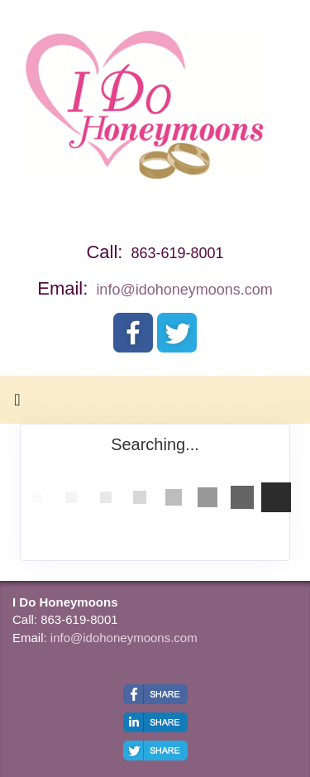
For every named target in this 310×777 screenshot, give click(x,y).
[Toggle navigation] (17, 404)
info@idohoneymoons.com (184, 289)
